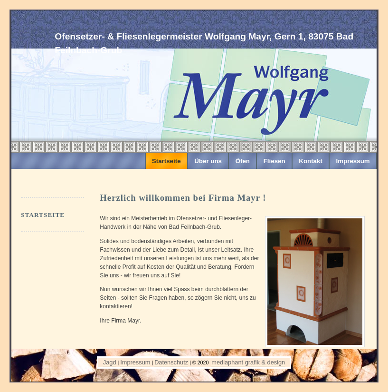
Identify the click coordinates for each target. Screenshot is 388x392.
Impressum (353, 161)
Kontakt (310, 161)
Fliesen (274, 161)
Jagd (109, 362)
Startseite (166, 161)
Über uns (208, 161)
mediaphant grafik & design (248, 362)
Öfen (243, 161)
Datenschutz (171, 362)
